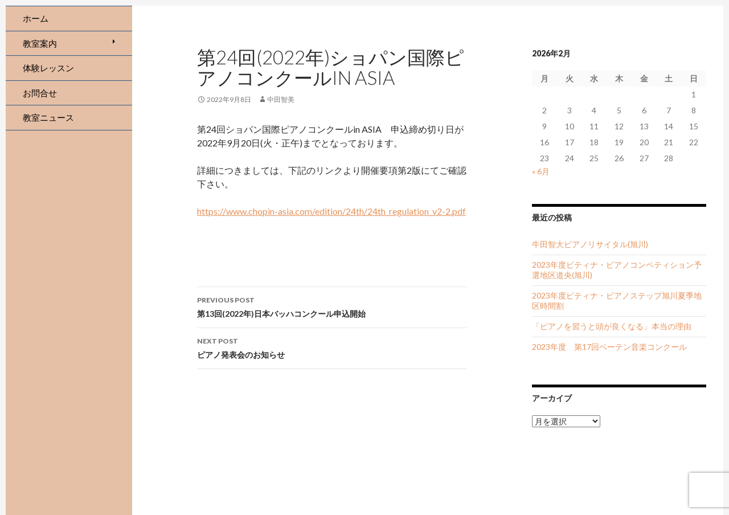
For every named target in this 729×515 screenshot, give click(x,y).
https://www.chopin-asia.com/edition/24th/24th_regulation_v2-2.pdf (331, 211)
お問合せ (40, 93)
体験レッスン (48, 68)
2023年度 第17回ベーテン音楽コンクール (609, 346)
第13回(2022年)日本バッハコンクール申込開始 (332, 305)
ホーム (35, 18)
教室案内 (40, 43)
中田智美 (280, 99)
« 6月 (541, 171)
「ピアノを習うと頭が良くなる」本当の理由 (611, 326)
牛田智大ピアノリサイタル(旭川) (590, 244)
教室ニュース (48, 117)
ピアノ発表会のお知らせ (332, 346)
